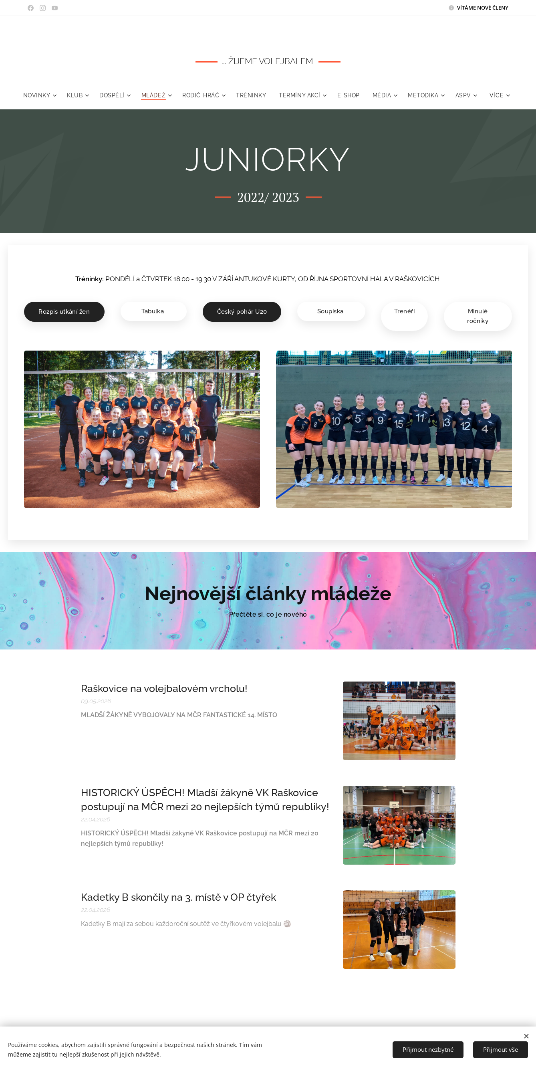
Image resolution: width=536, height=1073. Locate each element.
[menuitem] (56, 95)
